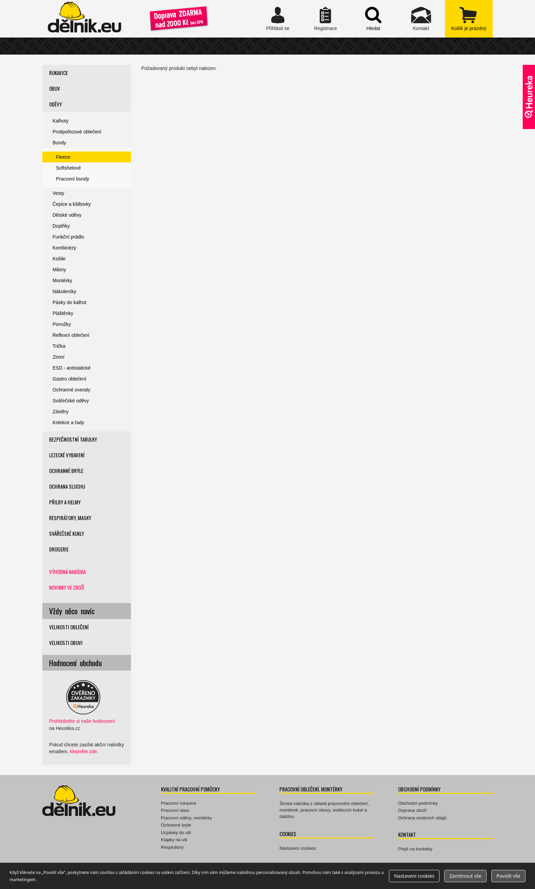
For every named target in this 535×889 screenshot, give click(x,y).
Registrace (325, 19)
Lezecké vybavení (67, 455)
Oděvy (55, 104)
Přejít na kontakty (415, 848)
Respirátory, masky (70, 517)
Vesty (58, 193)
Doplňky (61, 226)
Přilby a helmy (65, 502)
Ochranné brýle (66, 470)
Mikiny (59, 269)
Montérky (62, 280)
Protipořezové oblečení (77, 131)
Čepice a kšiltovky (72, 204)
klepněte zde (83, 751)
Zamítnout (465, 876)
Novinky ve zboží (66, 587)
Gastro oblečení (69, 379)
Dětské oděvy (67, 215)
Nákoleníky (64, 291)
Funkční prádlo (68, 237)
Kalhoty (61, 121)
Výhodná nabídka (67, 571)
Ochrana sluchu (67, 486)
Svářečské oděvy (71, 400)
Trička (59, 346)
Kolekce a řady (68, 422)
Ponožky (62, 324)
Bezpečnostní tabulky (73, 439)
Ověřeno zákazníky (529, 97)
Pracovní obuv (175, 810)
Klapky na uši (174, 839)
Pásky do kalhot (69, 302)
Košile (59, 258)
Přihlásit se (278, 19)
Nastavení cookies (297, 848)
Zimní (58, 357)
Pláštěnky (63, 313)
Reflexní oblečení (71, 335)
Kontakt (421, 19)
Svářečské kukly (66, 533)
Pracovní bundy (72, 179)
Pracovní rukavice (178, 803)
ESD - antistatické (71, 368)
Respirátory (172, 847)
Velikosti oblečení (69, 627)
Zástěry (61, 411)
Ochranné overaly (71, 389)
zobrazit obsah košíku (469, 19)
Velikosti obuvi (66, 642)
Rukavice (58, 72)
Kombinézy (64, 247)
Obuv (54, 88)
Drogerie (59, 549)
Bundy (59, 142)
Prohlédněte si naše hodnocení (82, 721)
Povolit (508, 876)
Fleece (63, 157)
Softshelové (68, 168)
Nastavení (414, 876)
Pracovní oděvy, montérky (186, 817)
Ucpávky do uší (176, 832)
